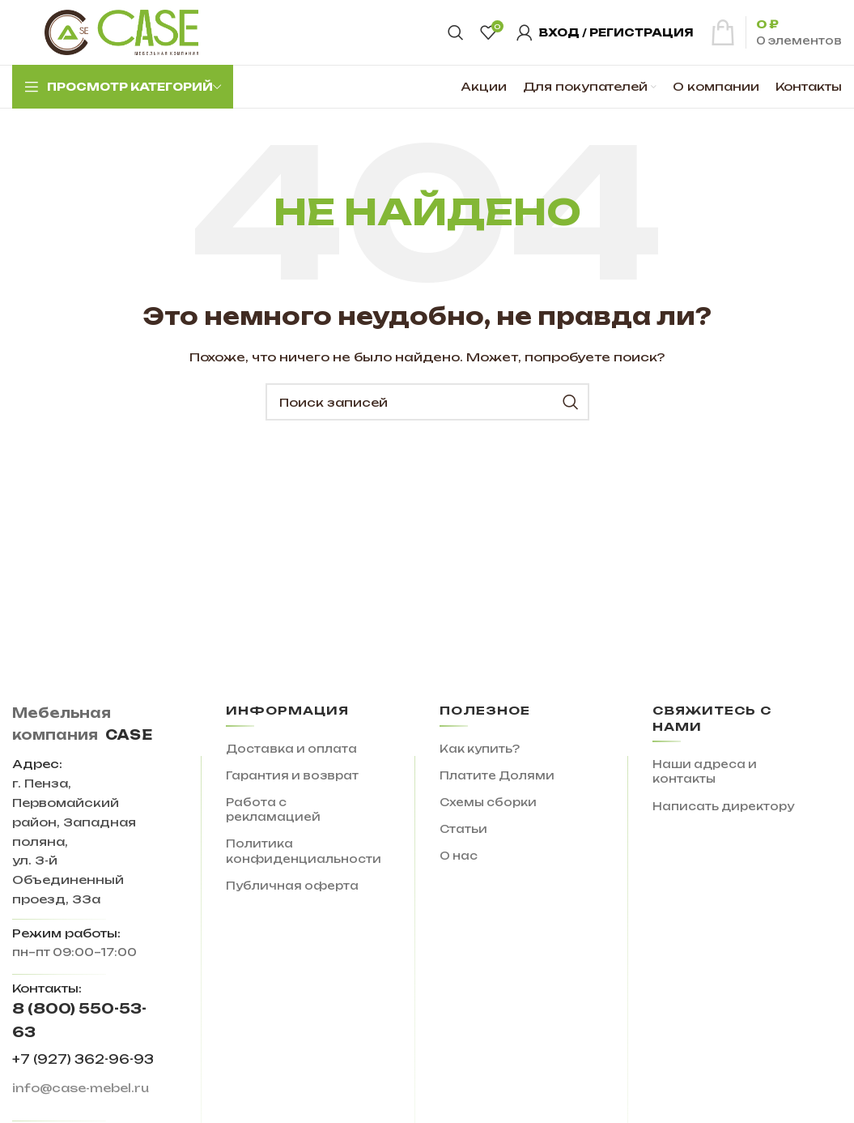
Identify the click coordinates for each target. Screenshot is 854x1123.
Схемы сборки (488, 802)
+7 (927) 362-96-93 (83, 1059)
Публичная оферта (292, 885)
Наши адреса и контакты (704, 771)
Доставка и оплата (291, 748)
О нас (459, 855)
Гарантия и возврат (292, 775)
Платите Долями (497, 775)
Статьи (463, 828)
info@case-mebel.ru (80, 1088)
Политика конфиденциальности (303, 851)
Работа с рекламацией (273, 809)
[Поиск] (456, 32)
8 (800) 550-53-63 (79, 1020)
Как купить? (480, 748)
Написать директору (723, 806)
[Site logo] (121, 31)
